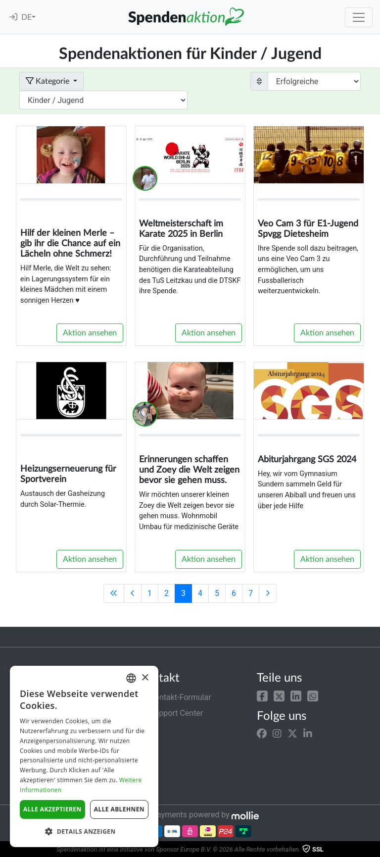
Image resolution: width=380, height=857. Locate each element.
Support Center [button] (170, 713)
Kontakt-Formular (174, 697)
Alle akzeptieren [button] (52, 809)
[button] (262, 695)
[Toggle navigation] (359, 17)
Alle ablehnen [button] (119, 809)
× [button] (144, 678)
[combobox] (131, 678)
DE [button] (26, 17)
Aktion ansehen (90, 333)
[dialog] (84, 756)
